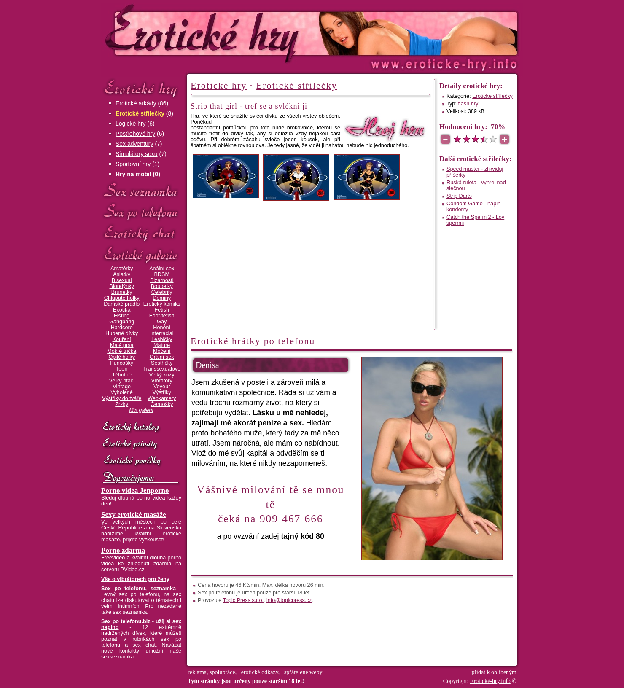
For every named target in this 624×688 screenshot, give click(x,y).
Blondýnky (122, 286)
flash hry (468, 104)
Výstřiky (162, 392)
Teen (121, 369)
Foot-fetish (162, 316)
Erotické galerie (141, 255)
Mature (161, 345)
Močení (162, 351)
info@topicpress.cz (289, 600)
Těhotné (121, 375)
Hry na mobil (133, 174)
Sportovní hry (133, 164)
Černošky (162, 404)
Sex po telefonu (141, 212)
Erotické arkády (136, 103)
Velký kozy (162, 375)
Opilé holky (121, 357)
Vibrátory (161, 381)
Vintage (122, 387)
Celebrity (161, 292)
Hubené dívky (121, 333)
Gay (162, 322)
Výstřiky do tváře (122, 398)
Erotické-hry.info (243, 33)
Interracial (162, 333)
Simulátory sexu (137, 153)
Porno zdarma (123, 550)
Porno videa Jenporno (135, 490)
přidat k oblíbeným (493, 672)
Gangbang (121, 322)
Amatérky (121, 268)
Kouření (122, 339)
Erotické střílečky (140, 113)
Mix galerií (141, 410)
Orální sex (162, 357)
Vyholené (122, 392)
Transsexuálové (161, 369)
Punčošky (121, 363)
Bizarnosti (162, 280)
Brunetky (121, 292)
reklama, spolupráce (211, 672)
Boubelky (162, 286)
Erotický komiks (161, 304)
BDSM (161, 274)
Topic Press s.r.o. (243, 600)
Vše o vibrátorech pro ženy (135, 579)
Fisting (121, 316)
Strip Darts (459, 196)
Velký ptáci (121, 381)
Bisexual (122, 280)
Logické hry (131, 123)
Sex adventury (134, 143)
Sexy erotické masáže (133, 515)
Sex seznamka (141, 190)
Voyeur (161, 387)
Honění (161, 328)
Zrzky (121, 404)
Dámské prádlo (122, 304)
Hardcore (122, 328)
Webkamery (162, 398)
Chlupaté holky (122, 298)
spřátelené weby (303, 672)
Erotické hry (141, 88)
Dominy (162, 298)
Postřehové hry (135, 133)
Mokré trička (121, 351)
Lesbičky (161, 339)
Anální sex (161, 268)
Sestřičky (161, 363)
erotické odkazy (259, 672)
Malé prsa (122, 345)
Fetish (161, 310)
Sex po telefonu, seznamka (138, 588)
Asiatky (121, 274)
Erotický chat (141, 233)
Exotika (122, 310)
